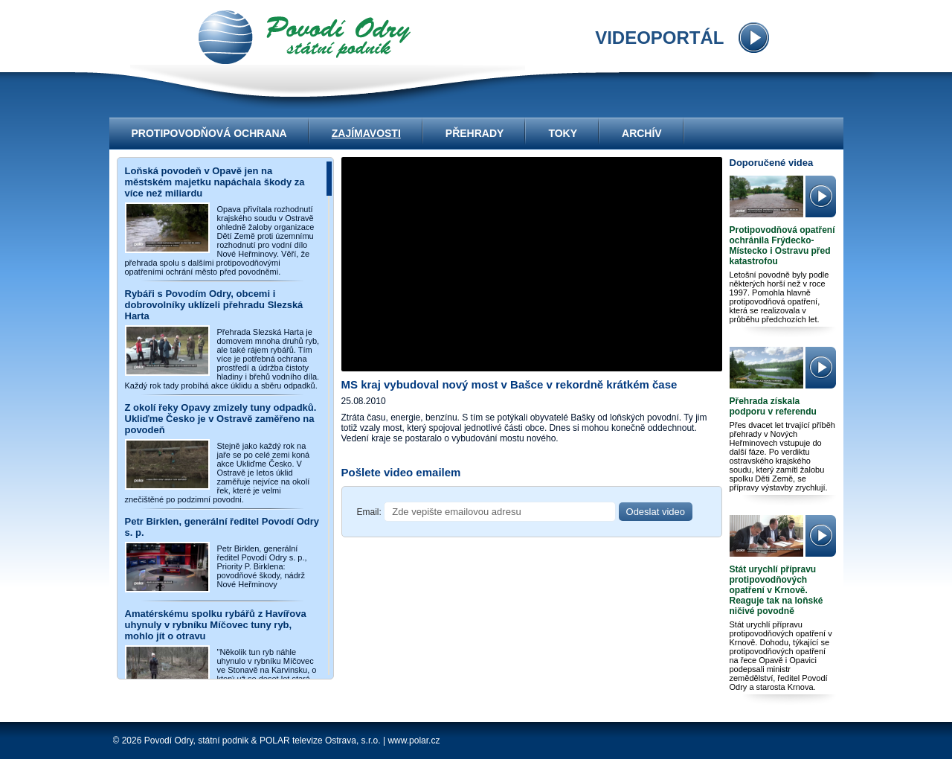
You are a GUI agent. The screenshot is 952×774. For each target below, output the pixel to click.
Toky (562, 133)
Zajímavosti (366, 133)
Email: (369, 512)
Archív (642, 133)
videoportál (305, 37)
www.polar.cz (413, 740)
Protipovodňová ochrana (209, 133)
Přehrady (475, 133)
